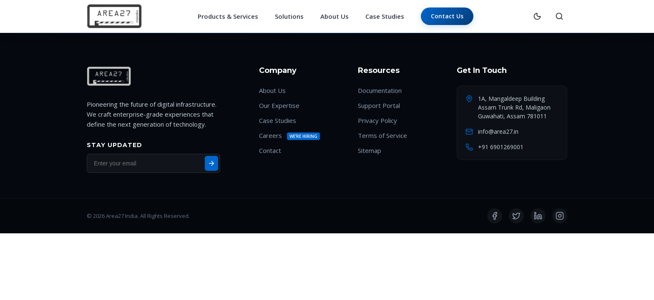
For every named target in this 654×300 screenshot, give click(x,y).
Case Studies (384, 16)
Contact (270, 151)
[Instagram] (559, 216)
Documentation (380, 91)
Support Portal (379, 106)
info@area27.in (498, 132)
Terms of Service (382, 136)
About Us (334, 16)
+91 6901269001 (500, 147)
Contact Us (447, 16)
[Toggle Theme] (537, 17)
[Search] (559, 17)
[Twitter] (516, 216)
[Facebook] (494, 216)
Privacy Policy (377, 121)
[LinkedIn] (538, 216)
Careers (270, 136)
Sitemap (369, 151)
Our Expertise (279, 106)
